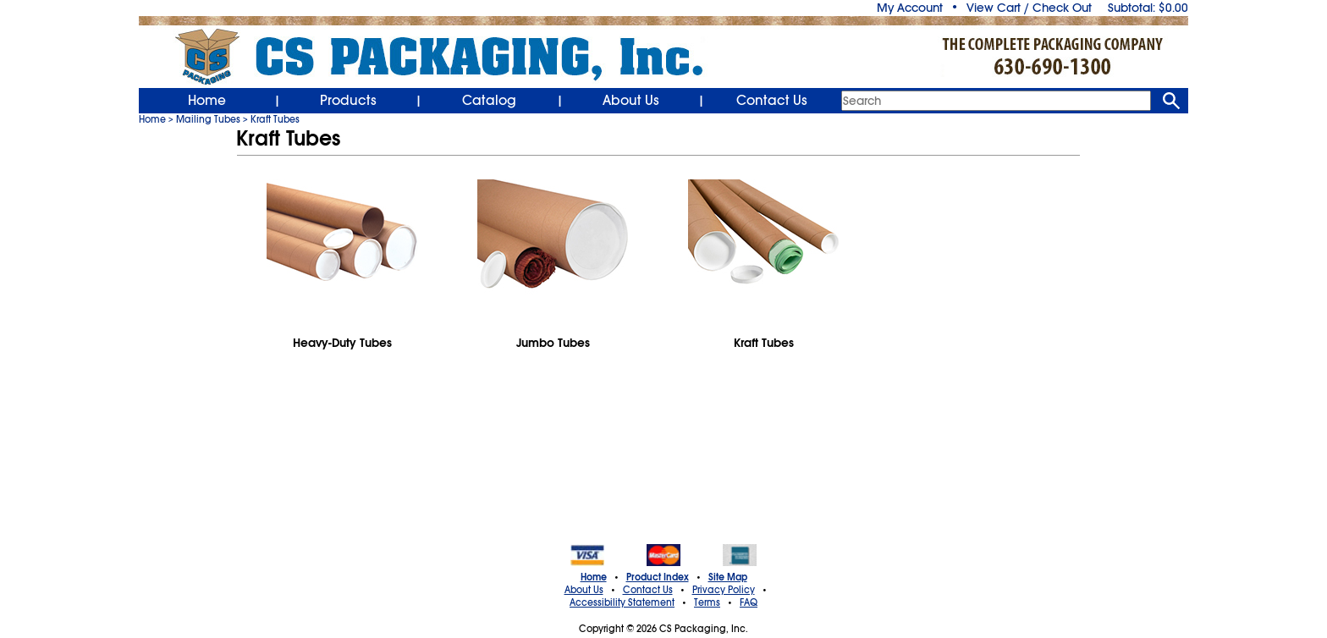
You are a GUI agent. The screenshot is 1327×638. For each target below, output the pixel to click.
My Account (910, 7)
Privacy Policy (723, 590)
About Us (631, 100)
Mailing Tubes (208, 119)
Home (207, 100)
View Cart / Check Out (1029, 7)
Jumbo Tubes (553, 342)
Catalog (489, 100)
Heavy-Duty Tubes (342, 342)
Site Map (727, 577)
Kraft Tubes (275, 119)
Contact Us (771, 100)
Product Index (657, 577)
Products (348, 100)
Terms (707, 602)
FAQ (748, 602)
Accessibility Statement (622, 602)
